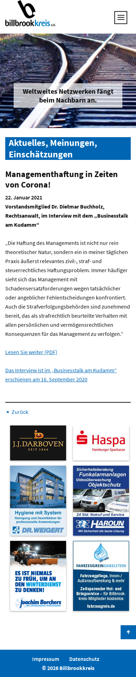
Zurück (20, 411)
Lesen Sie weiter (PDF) (31, 351)
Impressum (45, 658)
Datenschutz (84, 658)
